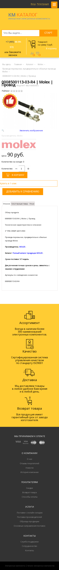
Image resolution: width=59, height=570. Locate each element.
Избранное (37, 55)
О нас (29, 459)
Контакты (29, 550)
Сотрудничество (29, 546)
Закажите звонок (14, 53)
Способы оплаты (29, 497)
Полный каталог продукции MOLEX (27, 253)
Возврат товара (29, 492)
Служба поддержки (29, 541)
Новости (30, 468)
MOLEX (22, 247)
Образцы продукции (29, 521)
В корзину (51, 48)
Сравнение (32, 55)
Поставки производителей (29, 517)
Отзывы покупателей (29, 463)
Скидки (29, 488)
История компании (29, 472)
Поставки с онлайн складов (29, 512)
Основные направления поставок (29, 526)
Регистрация (43, 4)
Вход (33, 4)
